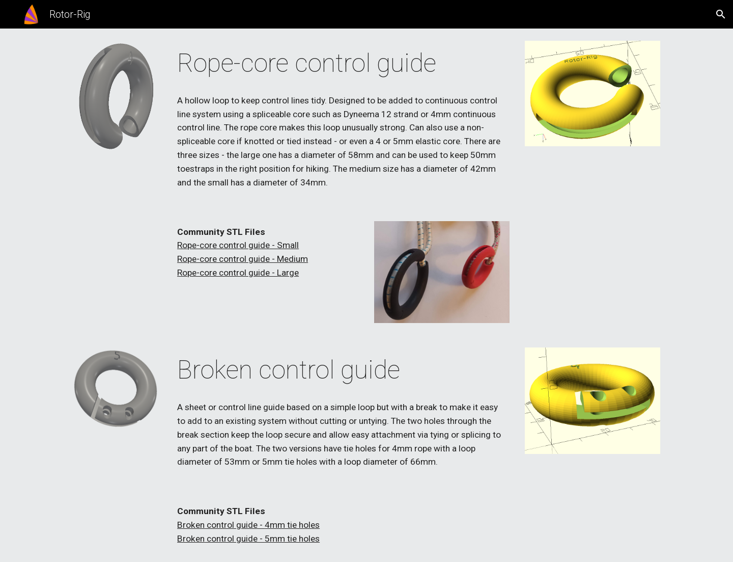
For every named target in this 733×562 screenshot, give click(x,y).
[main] (341, 64)
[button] (721, 14)
